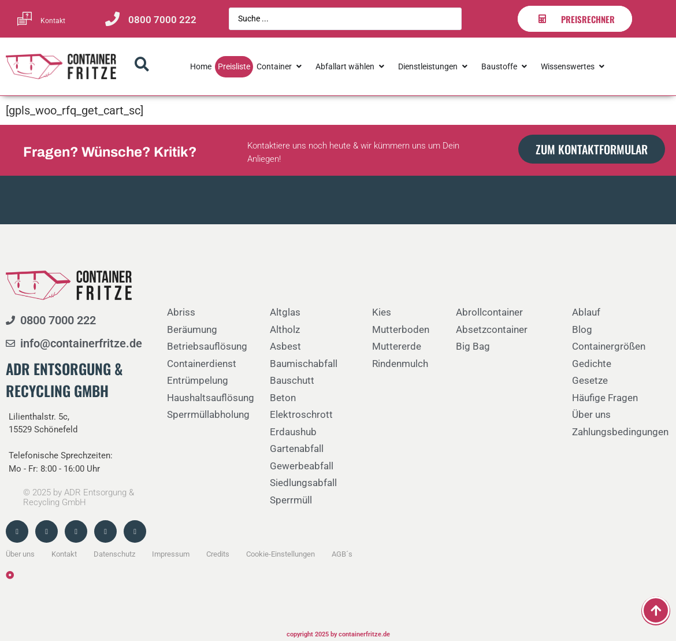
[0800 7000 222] (112, 19)
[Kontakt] (24, 19)
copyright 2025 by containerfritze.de (338, 634)
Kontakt (52, 21)
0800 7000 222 (162, 19)
